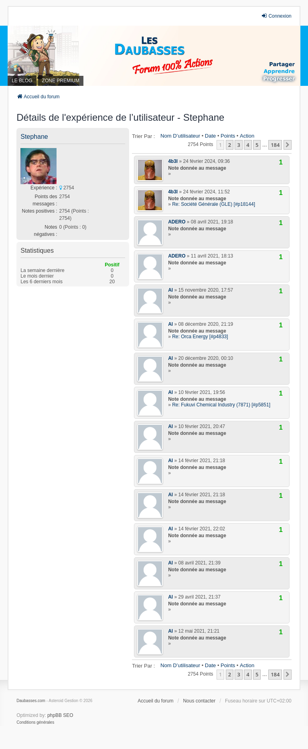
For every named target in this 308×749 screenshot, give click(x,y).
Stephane (34, 136)
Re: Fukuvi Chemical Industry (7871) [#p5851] (221, 405)
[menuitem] (35, 722)
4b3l (173, 161)
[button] (288, 145)
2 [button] (229, 144)
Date (210, 136)
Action (247, 136)
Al (170, 290)
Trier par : (143, 136)
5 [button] (256, 144)
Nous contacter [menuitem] (199, 701)
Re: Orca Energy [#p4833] (200, 336)
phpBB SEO (60, 715)
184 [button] (275, 144)
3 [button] (238, 144)
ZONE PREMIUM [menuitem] (60, 80)
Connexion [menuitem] (276, 16)
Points (228, 136)
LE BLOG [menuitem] (22, 80)
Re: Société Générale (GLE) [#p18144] (213, 204)
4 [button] (247, 144)
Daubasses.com (30, 700)
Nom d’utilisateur (180, 136)
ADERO (176, 222)
